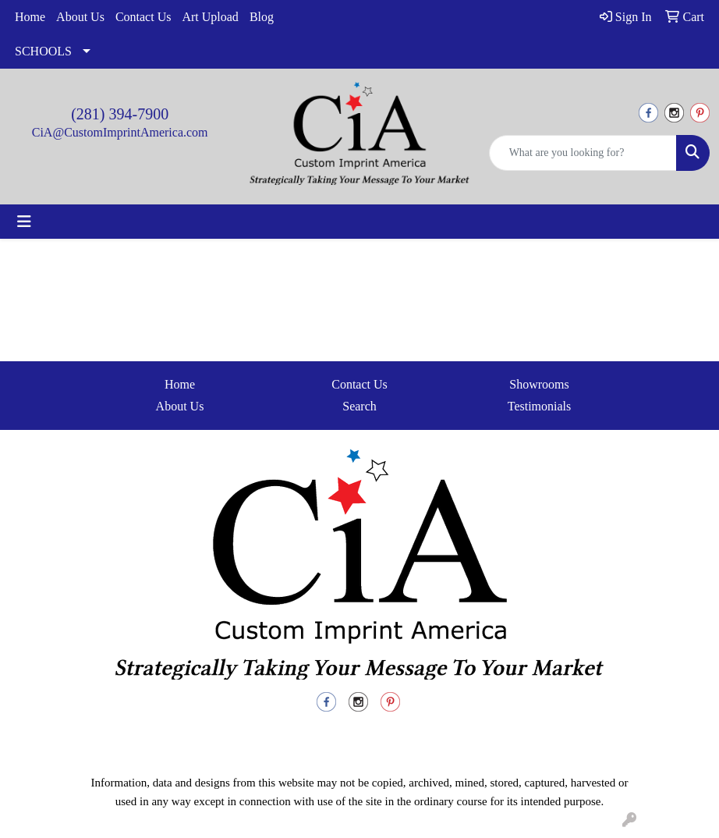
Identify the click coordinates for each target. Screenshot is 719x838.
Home (30, 16)
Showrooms (538, 384)
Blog (262, 16)
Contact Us (143, 16)
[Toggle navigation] (24, 222)
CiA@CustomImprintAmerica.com (120, 132)
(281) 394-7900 (119, 114)
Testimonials (540, 406)
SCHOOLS (43, 51)
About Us (80, 16)
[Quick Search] (583, 153)
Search (359, 406)
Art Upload (210, 16)
